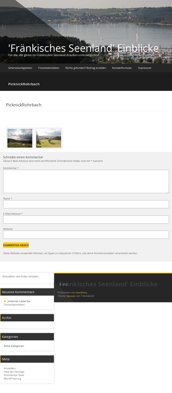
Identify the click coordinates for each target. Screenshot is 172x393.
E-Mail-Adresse (13, 218)
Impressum (144, 68)
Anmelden (9, 373)
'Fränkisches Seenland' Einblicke (83, 48)
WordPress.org (12, 383)
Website (8, 234)
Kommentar (11, 168)
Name (7, 203)
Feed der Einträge (14, 376)
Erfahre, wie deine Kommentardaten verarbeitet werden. (105, 258)
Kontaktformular (122, 68)
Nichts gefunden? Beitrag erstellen (85, 68)
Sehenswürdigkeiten (20, 68)
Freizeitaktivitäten (48, 68)
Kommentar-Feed (14, 380)
